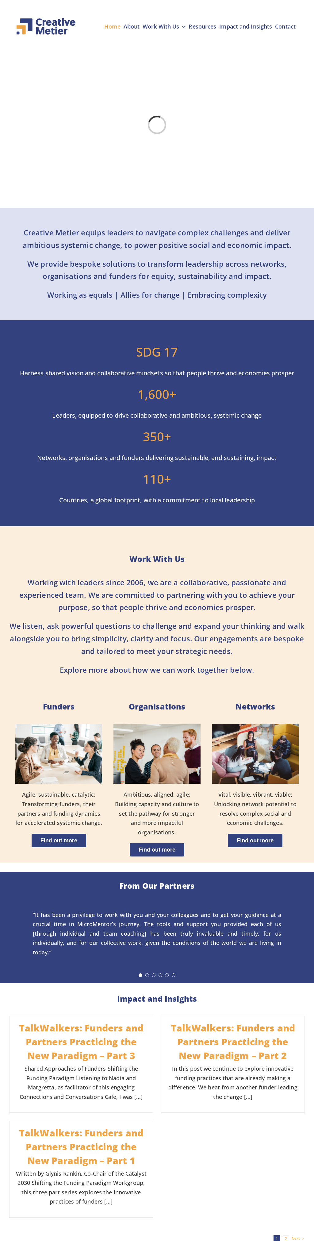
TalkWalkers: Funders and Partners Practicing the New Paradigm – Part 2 (233, 1042)
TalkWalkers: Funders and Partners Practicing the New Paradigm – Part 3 (81, 1042)
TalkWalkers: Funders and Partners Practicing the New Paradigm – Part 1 (81, 1147)
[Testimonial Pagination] (140, 975)
